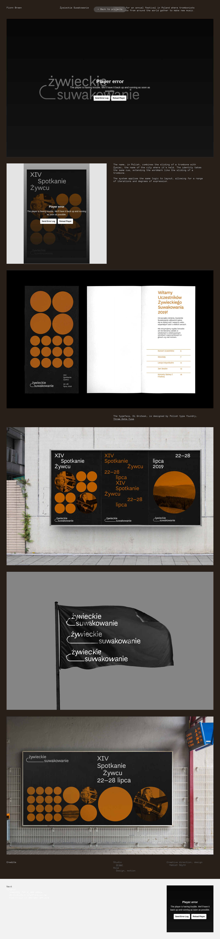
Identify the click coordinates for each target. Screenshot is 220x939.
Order (119, 865)
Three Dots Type (123, 419)
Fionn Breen (14, 8)
